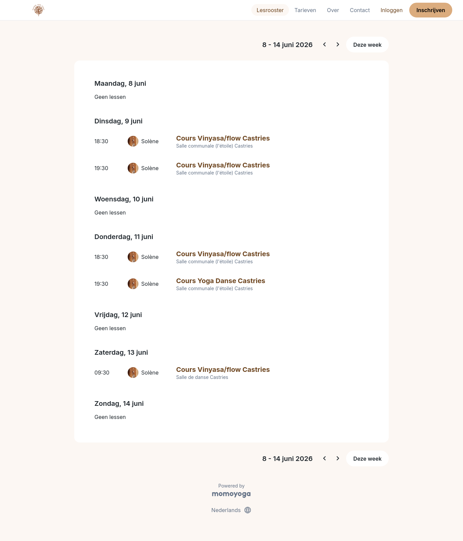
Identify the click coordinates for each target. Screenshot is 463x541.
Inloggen (392, 10)
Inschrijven (431, 10)
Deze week (367, 44)
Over (333, 10)
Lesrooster (270, 10)
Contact (360, 10)
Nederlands (231, 510)
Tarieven (305, 10)
